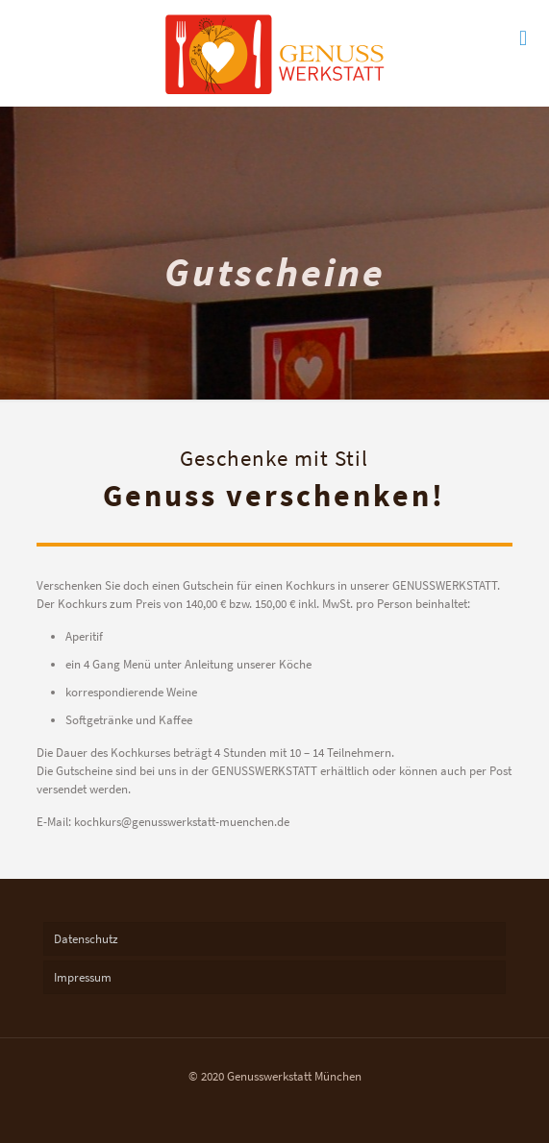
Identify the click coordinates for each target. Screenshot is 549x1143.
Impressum (83, 977)
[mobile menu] (523, 38)
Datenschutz (86, 939)
